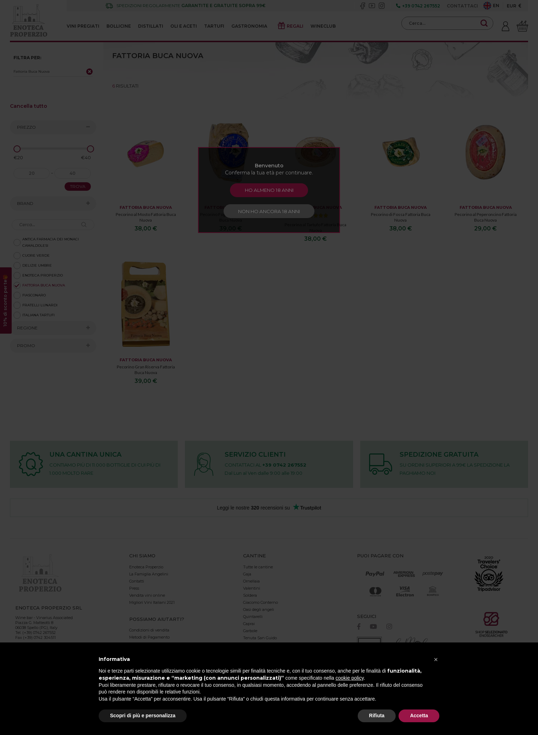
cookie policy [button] (350, 678)
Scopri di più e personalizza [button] (142, 715)
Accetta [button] (419, 715)
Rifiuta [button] (377, 715)
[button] (435, 659)
